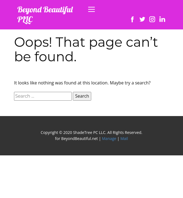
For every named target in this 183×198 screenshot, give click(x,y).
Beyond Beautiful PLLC (45, 14)
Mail (124, 138)
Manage (109, 138)
